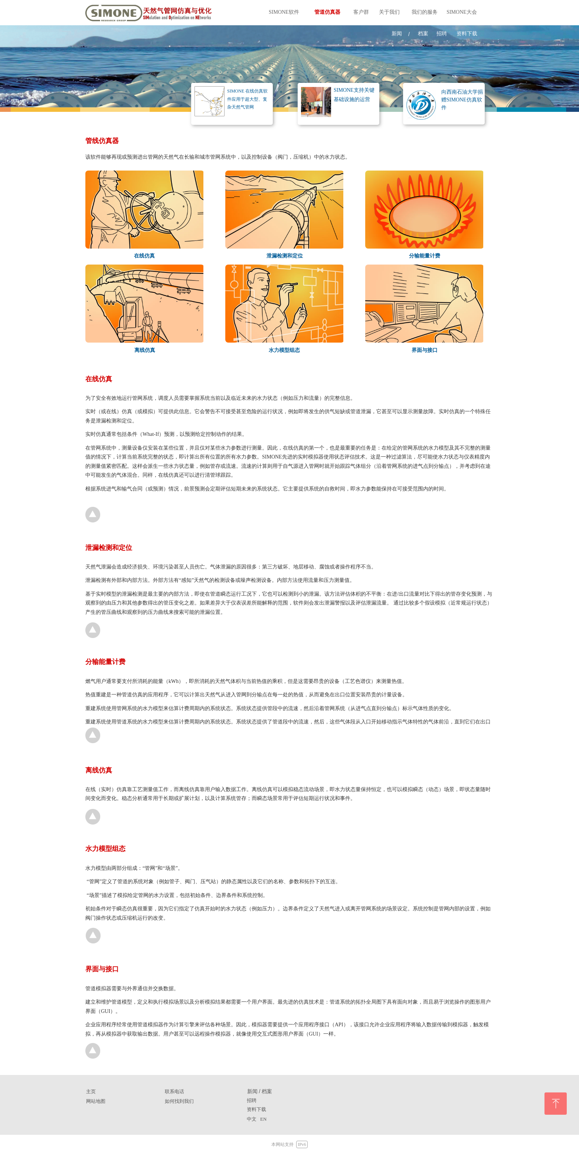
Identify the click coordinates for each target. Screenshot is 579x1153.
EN (263, 1119)
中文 (251, 1119)
